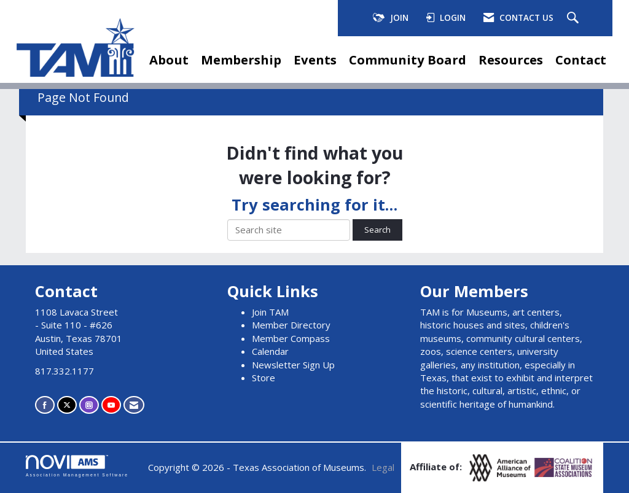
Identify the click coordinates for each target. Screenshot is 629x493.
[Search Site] (574, 18)
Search (377, 229)
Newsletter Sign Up (293, 365)
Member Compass (291, 338)
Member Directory (291, 325)
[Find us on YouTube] (111, 405)
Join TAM (270, 312)
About (169, 59)
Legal (383, 467)
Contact (580, 59)
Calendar (270, 351)
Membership (241, 59)
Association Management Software (77, 466)
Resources (511, 59)
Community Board (407, 59)
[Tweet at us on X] (67, 405)
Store (263, 377)
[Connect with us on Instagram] (89, 405)
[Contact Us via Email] (133, 405)
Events (315, 59)
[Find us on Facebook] (45, 405)
